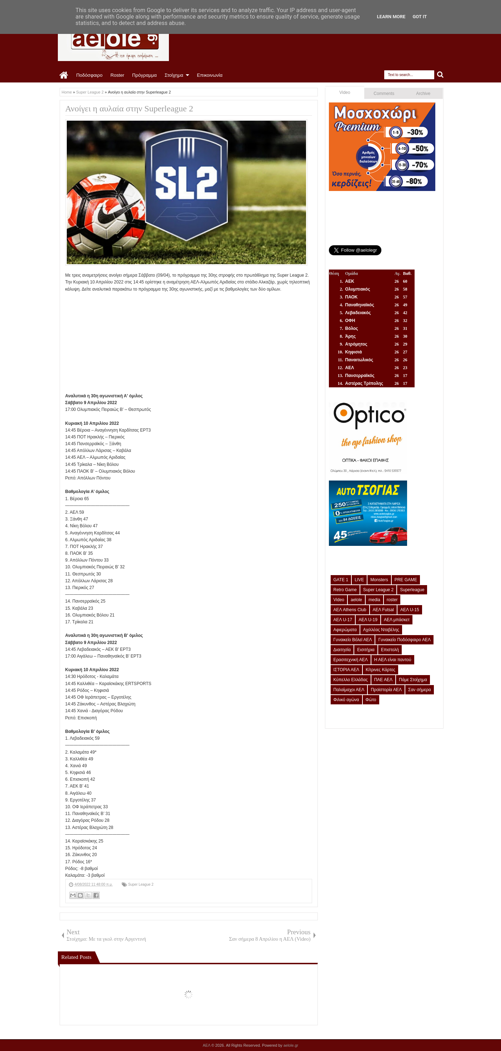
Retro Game (345, 589)
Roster (117, 75)
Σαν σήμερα (419, 689)
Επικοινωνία (210, 75)
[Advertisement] (188, 343)
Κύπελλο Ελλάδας (351, 679)
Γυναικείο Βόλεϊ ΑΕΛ (353, 639)
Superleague (412, 589)
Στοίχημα (174, 75)
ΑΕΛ (207, 1045)
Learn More (391, 16)
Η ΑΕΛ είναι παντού (392, 659)
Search (440, 75)
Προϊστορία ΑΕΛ (386, 689)
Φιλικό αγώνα (346, 699)
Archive (423, 93)
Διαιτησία (342, 649)
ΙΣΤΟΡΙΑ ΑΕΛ (347, 669)
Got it (419, 16)
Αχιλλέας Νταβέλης (381, 629)
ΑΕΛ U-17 (343, 619)
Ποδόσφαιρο (89, 75)
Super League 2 (141, 884)
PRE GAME (406, 579)
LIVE (359, 579)
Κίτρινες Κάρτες (380, 669)
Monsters (379, 579)
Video (344, 92)
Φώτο (371, 699)
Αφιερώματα (345, 629)
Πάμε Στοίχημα (413, 679)
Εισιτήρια (366, 649)
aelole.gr (291, 1045)
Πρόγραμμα (144, 75)
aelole (356, 599)
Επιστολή (390, 649)
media (374, 599)
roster (392, 599)
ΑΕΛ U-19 (368, 619)
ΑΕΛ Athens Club (350, 609)
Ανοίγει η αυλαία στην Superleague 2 (129, 108)
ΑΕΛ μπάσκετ (397, 619)
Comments (384, 93)
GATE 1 (341, 579)
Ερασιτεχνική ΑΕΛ (351, 659)
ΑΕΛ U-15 (409, 609)
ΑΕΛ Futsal (383, 609)
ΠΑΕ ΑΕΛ (383, 679)
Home (64, 75)
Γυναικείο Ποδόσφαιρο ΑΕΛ (404, 639)
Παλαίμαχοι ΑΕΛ (349, 689)
